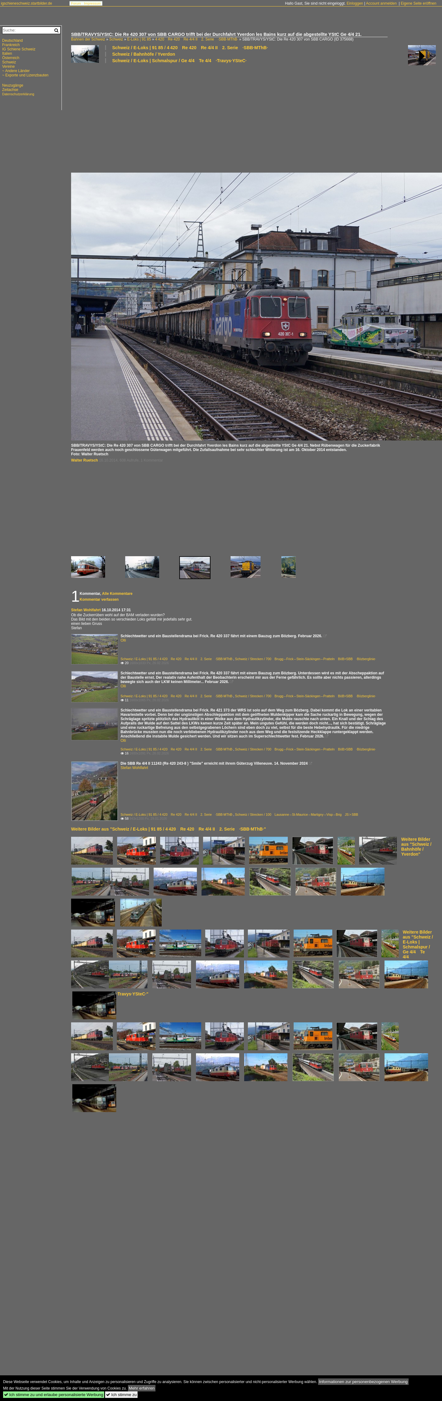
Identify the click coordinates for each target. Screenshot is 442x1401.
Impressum (92, 3)
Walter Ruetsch (84, 460)
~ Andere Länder (16, 71)
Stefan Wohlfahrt (86, 610)
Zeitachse (10, 90)
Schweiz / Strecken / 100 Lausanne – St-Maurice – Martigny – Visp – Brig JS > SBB (296, 814)
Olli (123, 640)
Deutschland (12, 40)
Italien (7, 53)
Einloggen (354, 3)
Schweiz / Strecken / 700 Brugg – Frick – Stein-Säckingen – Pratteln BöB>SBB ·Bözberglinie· (305, 659)
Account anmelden (381, 3)
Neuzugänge (12, 85)
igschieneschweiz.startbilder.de (26, 3)
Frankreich (11, 45)
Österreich (10, 58)
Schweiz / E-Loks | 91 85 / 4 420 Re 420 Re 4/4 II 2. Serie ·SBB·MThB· (190, 47)
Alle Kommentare (117, 593)
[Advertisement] (190, 117)
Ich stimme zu (121, 1394)
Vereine (8, 66)
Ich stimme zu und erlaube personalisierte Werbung (53, 1394)
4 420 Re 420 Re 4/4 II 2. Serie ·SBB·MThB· (196, 39)
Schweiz (116, 39)
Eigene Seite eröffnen (418, 3)
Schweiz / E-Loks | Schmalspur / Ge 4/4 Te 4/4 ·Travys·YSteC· (179, 60)
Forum (76, 3)
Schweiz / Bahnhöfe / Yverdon (143, 54)
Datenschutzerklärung (18, 94)
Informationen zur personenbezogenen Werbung (363, 1381)
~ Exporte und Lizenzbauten (25, 75)
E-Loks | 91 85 (139, 39)
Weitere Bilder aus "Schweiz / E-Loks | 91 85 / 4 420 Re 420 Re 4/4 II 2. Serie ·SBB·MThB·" (168, 829)
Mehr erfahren (142, 1388)
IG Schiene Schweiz (18, 49)
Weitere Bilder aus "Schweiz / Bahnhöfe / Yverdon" (416, 847)
